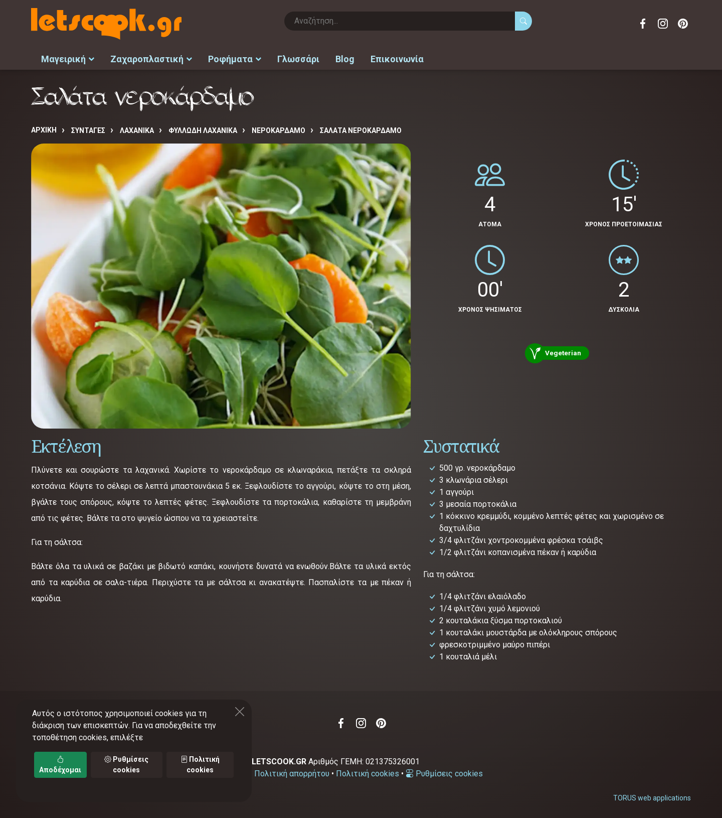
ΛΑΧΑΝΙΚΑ (137, 129)
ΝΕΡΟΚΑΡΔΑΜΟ (278, 129)
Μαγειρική (67, 58)
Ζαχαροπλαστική (151, 58)
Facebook (643, 24)
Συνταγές (88, 129)
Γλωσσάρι (298, 58)
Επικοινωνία (397, 58)
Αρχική (44, 128)
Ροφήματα (234, 58)
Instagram (663, 24)
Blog (344, 58)
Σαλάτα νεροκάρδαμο (361, 129)
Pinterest (683, 24)
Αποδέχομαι (60, 764)
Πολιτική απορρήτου (291, 771)
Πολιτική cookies (367, 771)
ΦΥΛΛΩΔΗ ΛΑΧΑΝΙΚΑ (202, 129)
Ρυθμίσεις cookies (444, 771)
